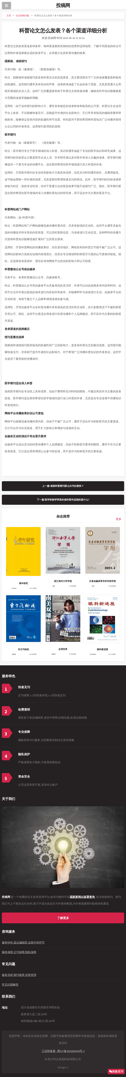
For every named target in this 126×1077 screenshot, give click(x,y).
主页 (9, 15)
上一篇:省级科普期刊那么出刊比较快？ (63, 486)
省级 (53, 586)
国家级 (14, 654)
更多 (118, 519)
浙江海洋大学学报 (63, 581)
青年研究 (23, 583)
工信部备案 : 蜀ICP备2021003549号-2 (63, 1051)
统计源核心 (93, 654)
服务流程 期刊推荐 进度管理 (19, 975)
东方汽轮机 (23, 649)
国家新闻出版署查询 (82, 897)
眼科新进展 (102, 649)
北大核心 (14, 588)
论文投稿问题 (22, 15)
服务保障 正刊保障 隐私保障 (19, 952)
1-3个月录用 (32, 588)
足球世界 (62, 649)
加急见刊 (117, 1071)
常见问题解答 (10, 984)
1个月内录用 (72, 586)
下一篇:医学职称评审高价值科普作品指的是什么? (63, 499)
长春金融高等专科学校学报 (102, 581)
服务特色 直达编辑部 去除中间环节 (23, 942)
